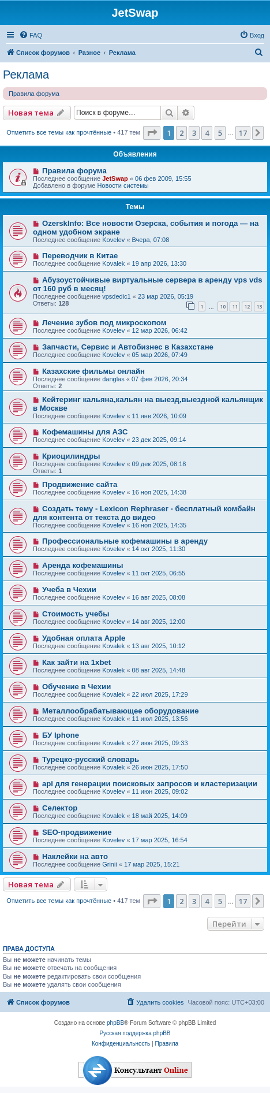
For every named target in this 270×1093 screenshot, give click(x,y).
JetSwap (115, 178)
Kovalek (113, 263)
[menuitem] (30, 35)
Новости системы (122, 185)
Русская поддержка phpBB (134, 1033)
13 (259, 306)
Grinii (109, 864)
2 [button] (181, 133)
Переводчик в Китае (80, 255)
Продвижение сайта (79, 484)
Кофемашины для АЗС (85, 431)
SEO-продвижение (77, 832)
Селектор (59, 808)
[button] (151, 133)
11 (235, 306)
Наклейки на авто (75, 856)
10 (223, 306)
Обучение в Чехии (76, 686)
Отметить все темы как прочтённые (58, 132)
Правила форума (34, 93)
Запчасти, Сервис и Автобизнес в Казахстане (127, 347)
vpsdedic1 (116, 296)
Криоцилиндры (71, 456)
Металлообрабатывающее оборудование (120, 711)
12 (247, 306)
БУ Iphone (60, 735)
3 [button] (194, 133)
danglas (113, 379)
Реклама (26, 74)
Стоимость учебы (76, 613)
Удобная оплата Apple (83, 638)
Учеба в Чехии (69, 589)
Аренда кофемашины (82, 565)
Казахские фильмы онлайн (93, 371)
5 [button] (220, 133)
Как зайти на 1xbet (76, 662)
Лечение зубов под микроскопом (104, 322)
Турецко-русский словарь (90, 759)
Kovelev (113, 239)
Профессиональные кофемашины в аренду (125, 541)
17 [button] (243, 133)
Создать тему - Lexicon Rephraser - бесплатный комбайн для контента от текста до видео (144, 513)
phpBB (115, 1023)
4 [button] (207, 133)
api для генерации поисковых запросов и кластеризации (149, 783)
